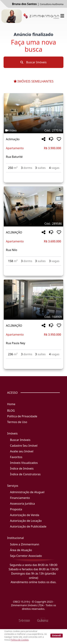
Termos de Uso (17, 422)
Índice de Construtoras (25, 474)
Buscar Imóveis (33, 62)
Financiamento (20, 498)
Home (11, 404)
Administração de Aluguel (27, 492)
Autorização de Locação (26, 521)
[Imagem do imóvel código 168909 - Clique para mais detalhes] (33, 300)
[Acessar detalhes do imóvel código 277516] (33, 174)
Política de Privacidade (22, 416)
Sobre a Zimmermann (24, 544)
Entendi (56, 635)
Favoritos (16, 457)
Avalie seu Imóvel (21, 451)
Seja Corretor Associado (26, 556)
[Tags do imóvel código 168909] (33, 317)
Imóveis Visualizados (24, 463)
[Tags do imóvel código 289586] (33, 223)
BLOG (11, 410)
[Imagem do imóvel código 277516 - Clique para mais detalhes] (33, 113)
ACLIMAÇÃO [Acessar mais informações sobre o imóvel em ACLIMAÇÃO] (14, 232)
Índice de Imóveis (22, 468)
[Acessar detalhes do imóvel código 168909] (33, 361)
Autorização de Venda (24, 515)
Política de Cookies (20, 639)
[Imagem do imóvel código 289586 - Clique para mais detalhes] (33, 206)
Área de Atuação (21, 550)
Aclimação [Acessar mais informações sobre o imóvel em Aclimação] (12, 139)
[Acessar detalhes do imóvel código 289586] (33, 268)
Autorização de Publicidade (28, 526)
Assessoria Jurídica (22, 504)
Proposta (16, 509)
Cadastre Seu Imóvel (24, 446)
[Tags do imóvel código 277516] (33, 130)
